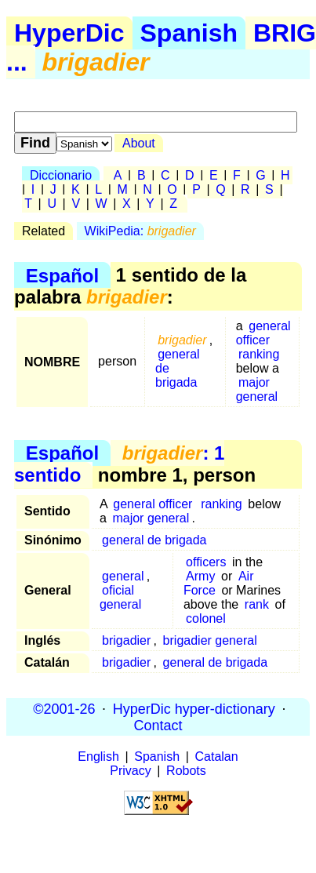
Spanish (189, 33)
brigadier (126, 640)
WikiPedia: (140, 231)
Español (62, 275)
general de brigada (154, 540)
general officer (263, 333)
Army (200, 576)
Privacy (130, 770)
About (138, 143)
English (98, 756)
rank (257, 604)
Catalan (216, 756)
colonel (206, 618)
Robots (186, 770)
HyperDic (69, 33)
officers (206, 562)
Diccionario (61, 175)
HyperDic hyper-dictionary (194, 708)
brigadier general (210, 640)
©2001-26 (64, 708)
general (122, 576)
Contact (157, 725)
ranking (258, 354)
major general (257, 389)
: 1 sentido (119, 464)
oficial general (120, 597)
